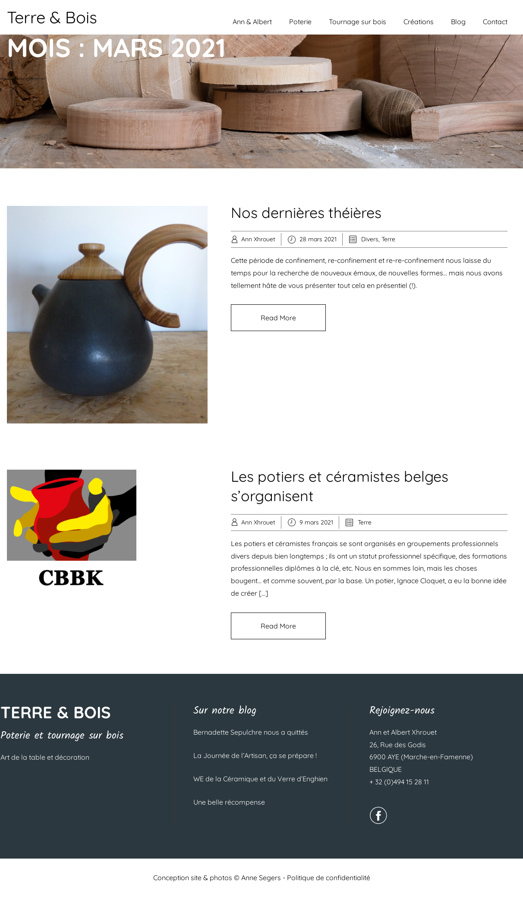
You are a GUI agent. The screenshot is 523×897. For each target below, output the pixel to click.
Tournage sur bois (357, 21)
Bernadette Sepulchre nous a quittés (250, 732)
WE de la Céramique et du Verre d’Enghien (260, 778)
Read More (278, 317)
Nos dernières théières (306, 212)
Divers (369, 239)
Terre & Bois (52, 17)
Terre (388, 239)
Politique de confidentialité (328, 877)
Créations (418, 21)
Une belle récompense (229, 802)
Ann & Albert (252, 21)
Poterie (300, 21)
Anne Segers (261, 877)
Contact (495, 21)
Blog (458, 21)
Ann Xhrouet (258, 239)
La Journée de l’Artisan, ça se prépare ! (255, 755)
